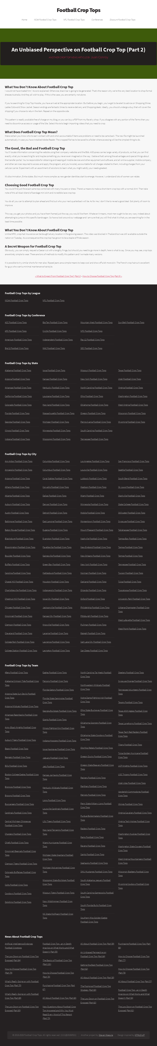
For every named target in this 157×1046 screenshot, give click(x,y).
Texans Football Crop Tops (130, 702)
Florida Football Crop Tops (17, 413)
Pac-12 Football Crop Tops (92, 339)
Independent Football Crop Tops (58, 339)
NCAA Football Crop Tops (45, 19)
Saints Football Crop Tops (92, 854)
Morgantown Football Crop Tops (95, 521)
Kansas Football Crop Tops (55, 379)
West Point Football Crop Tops (132, 628)
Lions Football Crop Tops (54, 800)
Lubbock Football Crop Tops (93, 478)
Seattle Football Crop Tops (130, 469)
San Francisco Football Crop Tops (133, 461)
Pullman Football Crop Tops (93, 624)
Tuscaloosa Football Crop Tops (132, 590)
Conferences (97, 19)
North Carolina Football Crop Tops (96, 387)
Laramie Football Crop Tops (55, 633)
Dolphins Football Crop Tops (18, 902)
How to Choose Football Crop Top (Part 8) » (102, 276)
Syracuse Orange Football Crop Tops (135, 681)
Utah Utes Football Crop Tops (132, 783)
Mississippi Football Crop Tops (56, 439)
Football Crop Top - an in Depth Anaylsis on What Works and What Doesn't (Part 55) (58, 947)
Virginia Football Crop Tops (130, 387)
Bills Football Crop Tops (16, 765)
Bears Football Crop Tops (16, 748)
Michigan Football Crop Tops (56, 422)
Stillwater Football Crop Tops (131, 512)
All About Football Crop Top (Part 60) (59, 998)
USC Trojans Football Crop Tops (132, 774)
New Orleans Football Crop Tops (95, 555)
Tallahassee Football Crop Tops (132, 530)
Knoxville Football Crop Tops (56, 624)
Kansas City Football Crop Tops (57, 616)
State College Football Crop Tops (133, 504)
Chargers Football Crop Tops (18, 834)
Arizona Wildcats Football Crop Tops (21, 706)
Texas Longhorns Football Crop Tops (135, 723)
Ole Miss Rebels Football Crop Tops (96, 747)
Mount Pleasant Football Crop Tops (96, 530)
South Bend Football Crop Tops (132, 478)
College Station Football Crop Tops (21, 650)
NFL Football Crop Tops (74, 19)
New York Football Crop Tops (93, 379)
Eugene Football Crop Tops (55, 530)
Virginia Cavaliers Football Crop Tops (135, 812)
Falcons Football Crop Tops (55, 681)
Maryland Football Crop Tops (56, 404)
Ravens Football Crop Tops (92, 845)
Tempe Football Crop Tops (130, 555)
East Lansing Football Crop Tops (57, 521)
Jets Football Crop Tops (54, 766)
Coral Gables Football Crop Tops (57, 478)
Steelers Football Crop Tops (131, 672)
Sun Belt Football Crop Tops (131, 322)
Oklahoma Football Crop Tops (94, 404)
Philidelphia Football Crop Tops (94, 607)
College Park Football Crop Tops (19, 642)
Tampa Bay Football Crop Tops (132, 538)
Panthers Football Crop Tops (93, 786)
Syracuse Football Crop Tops (131, 521)
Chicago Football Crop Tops (17, 607)
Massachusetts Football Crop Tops (58, 413)
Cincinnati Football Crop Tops (18, 616)
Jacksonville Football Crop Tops (57, 607)
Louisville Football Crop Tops (93, 469)
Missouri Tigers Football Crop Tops (58, 892)
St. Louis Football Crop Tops (131, 487)
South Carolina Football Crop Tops (96, 430)
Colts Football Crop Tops (16, 884)
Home (24, 19)
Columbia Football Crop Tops (56, 461)
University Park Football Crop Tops (134, 598)
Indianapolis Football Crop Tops (57, 590)
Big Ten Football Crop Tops (55, 322)
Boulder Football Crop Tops (18, 555)
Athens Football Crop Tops (17, 487)
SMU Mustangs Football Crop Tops (96, 871)
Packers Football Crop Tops (93, 777)
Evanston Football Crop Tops (56, 538)
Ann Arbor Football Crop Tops (18, 461)
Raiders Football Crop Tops (92, 828)
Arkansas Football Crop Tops (18, 387)
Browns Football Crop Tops (17, 795)
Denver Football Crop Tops (55, 504)
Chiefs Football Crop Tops (17, 842)
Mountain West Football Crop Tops (96, 322)
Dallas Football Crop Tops (54, 495)
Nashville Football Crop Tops (93, 538)
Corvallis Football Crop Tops (56, 487)
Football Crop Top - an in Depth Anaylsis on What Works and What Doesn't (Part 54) (134, 994)
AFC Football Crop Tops (16, 331)
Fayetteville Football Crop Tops (57, 547)
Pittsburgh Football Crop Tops (94, 616)
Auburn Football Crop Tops (17, 504)
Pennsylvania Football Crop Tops (95, 422)
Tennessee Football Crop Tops (94, 439)
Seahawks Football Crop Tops (94, 863)
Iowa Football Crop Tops (54, 370)
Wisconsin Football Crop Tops (132, 413)
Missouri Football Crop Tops (93, 370)
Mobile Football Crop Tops (92, 512)
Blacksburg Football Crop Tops (19, 538)
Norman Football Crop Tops (93, 573)
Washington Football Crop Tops (132, 396)
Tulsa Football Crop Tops (129, 581)
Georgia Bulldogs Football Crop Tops (60, 711)
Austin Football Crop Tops (17, 512)
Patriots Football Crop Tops (93, 795)
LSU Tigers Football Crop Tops (57, 821)
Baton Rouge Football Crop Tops (20, 530)
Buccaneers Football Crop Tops (19, 804)
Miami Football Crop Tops (92, 495)
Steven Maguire (106, 1035)
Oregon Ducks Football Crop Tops (96, 756)
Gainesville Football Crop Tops (57, 555)
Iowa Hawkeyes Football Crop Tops (59, 749)
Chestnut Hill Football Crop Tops (20, 598)
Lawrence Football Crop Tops (56, 642)
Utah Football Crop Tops (129, 379)
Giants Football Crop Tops (55, 719)
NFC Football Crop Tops (91, 331)
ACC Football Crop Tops (16, 322)
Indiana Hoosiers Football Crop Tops (59, 740)
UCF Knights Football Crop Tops (132, 765)
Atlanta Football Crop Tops (17, 495)
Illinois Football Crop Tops (17, 430)
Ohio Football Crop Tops (91, 396)
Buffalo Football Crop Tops (17, 564)
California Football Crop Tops (18, 396)
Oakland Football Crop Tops (93, 581)
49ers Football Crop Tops (16, 672)
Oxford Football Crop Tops (92, 598)
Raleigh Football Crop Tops (92, 633)
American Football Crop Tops (18, 339)
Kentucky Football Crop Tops (56, 387)
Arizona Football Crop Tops (17, 379)
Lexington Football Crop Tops (56, 650)
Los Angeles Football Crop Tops (94, 461)
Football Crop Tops (78, 10)
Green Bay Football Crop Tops (56, 564)
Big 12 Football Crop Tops (17, 348)
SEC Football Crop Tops (91, 348)
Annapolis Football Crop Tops (18, 469)
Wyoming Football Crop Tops (131, 422)
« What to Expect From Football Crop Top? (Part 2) (58, 276)
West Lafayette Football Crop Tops (134, 620)
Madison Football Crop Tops (93, 487)
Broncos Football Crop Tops (18, 787)
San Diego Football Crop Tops (94, 650)
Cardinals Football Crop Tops (18, 812)
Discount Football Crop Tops (122, 19)
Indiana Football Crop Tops (17, 439)
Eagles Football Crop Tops (55, 672)
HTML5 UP (140, 1035)
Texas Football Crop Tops (129, 370)
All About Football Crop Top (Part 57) (135, 981)
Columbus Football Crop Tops (56, 469)
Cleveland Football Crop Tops (18, 633)
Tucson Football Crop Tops (130, 573)
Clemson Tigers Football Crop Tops (21, 863)
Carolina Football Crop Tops (18, 573)
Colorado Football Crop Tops (18, 404)
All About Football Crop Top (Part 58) (97, 977)
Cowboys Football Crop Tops (18, 893)
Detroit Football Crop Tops (55, 512)
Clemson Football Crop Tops (18, 624)
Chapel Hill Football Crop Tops (19, 581)
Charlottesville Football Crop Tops (20, 590)
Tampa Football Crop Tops (130, 547)
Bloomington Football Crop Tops (20, 547)
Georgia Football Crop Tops (17, 422)
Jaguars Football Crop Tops (55, 757)
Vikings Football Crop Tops (130, 804)
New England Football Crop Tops (95, 547)
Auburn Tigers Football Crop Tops (20, 740)
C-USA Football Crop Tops (55, 331)
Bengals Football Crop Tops (17, 757)
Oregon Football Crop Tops (92, 413)
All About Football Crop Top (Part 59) (97, 943)
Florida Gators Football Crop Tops (58, 689)
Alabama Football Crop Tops (18, 370)
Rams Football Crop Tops (92, 837)
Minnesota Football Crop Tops (56, 430)
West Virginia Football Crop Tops (133, 404)
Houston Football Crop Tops (56, 581)
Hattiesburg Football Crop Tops (57, 573)
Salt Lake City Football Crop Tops (95, 642)
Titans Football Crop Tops (130, 744)
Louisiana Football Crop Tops (56, 396)
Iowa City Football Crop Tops (56, 598)
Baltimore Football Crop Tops (18, 521)
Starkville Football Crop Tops (131, 495)
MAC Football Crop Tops (54, 348)
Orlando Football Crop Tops (93, 590)
